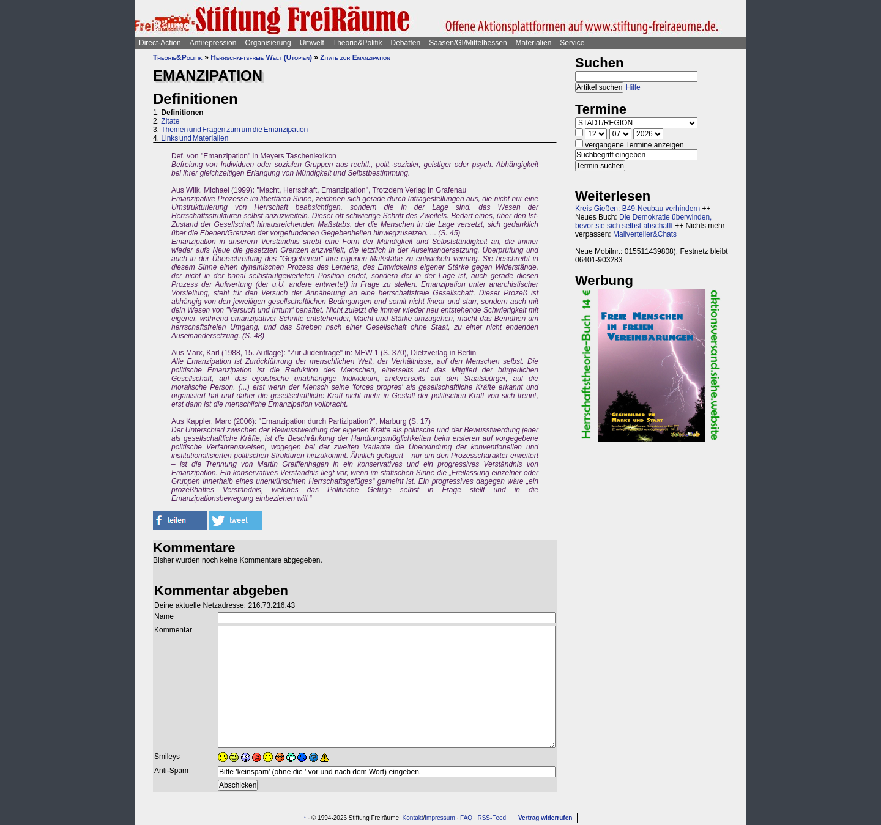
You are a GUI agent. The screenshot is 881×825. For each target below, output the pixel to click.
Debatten (406, 43)
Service (572, 43)
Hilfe (633, 87)
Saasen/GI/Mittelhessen (468, 43)
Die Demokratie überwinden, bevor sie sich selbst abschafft (643, 221)
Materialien (534, 43)
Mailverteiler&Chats (645, 234)
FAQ (466, 818)
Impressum (440, 818)
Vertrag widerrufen (545, 818)
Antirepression (213, 43)
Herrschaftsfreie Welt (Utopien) (261, 57)
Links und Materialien (194, 138)
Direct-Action (160, 43)
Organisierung (268, 43)
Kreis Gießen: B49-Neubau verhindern (637, 208)
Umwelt (312, 43)
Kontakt (413, 818)
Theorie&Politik (357, 43)
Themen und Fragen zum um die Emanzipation (234, 129)
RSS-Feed (491, 818)
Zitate (170, 121)
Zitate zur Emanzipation (355, 57)
